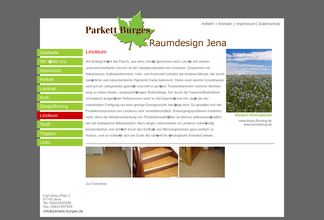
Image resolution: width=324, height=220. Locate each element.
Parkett (47, 79)
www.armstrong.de (257, 124)
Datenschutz (269, 23)
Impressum (245, 23)
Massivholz (51, 70)
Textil (45, 124)
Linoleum (49, 115)
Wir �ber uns (53, 61)
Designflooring (54, 106)
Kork (44, 97)
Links (45, 142)
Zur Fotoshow (96, 183)
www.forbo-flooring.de (255, 121)
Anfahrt (207, 23)
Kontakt (225, 23)
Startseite (49, 52)
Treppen (48, 133)
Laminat (48, 88)
